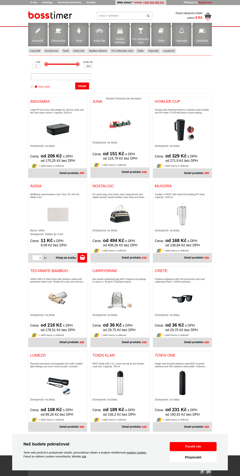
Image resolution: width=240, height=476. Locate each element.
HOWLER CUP (167, 101)
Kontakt (90, 2)
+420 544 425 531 (153, 2)
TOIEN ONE (165, 355)
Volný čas (78, 50)
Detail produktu (72, 173)
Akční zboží (44, 86)
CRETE (161, 271)
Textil (66, 50)
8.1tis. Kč (88, 62)
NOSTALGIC (103, 186)
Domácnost (51, 50)
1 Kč (38, 62)
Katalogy (47, 2)
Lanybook (169, 50)
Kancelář (35, 50)
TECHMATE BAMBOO (49, 271)
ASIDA (35, 186)
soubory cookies (136, 452)
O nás (33, 2)
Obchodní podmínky (69, 2)
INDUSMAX (40, 101)
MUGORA (163, 186)
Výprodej (153, 50)
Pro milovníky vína (122, 50)
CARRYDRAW (104, 271)
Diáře (140, 50)
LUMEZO (38, 355)
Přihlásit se (191, 2)
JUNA (97, 101)
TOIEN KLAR (103, 355)
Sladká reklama (98, 50)
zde (84, 456)
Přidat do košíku (71, 257)
